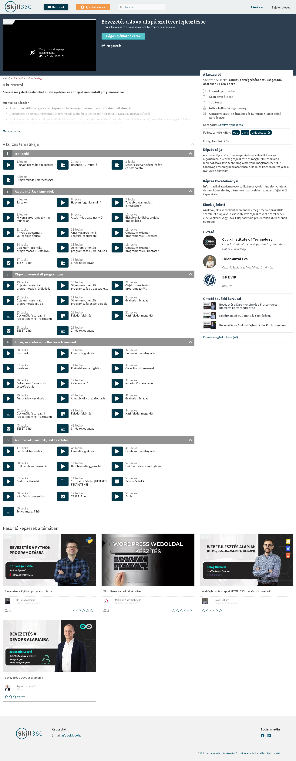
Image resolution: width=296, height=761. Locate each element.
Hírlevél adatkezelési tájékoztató (260, 753)
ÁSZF (201, 753)
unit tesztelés (261, 132)
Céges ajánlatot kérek (123, 36)
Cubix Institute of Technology (26, 78)
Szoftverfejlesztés (230, 125)
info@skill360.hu (71, 735)
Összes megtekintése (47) (220, 337)
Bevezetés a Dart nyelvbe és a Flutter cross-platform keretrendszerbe (248, 306)
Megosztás (111, 45)
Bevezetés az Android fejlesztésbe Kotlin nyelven (252, 325)
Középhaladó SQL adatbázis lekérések (245, 316)
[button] (257, 7)
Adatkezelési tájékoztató (222, 753)
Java (245, 132)
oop (235, 132)
